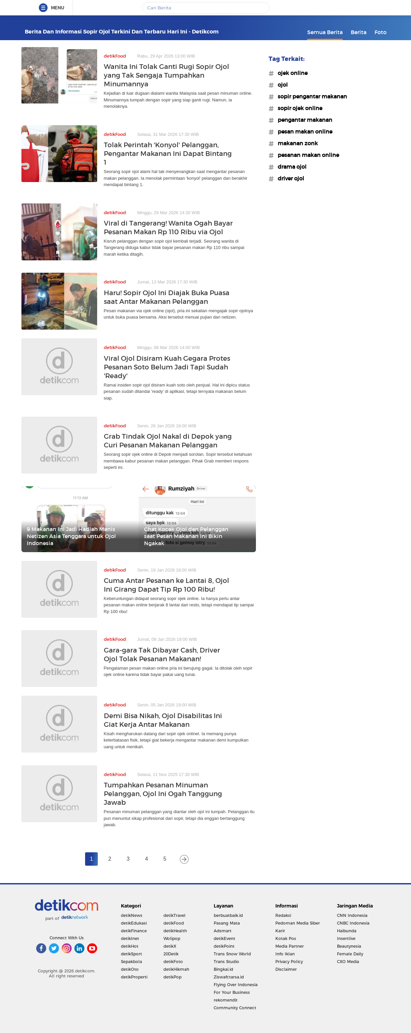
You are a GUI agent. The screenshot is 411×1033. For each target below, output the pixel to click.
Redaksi (283, 915)
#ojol (281, 84)
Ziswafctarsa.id (229, 976)
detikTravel (174, 915)
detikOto (130, 969)
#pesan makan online (303, 131)
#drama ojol (290, 166)
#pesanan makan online (306, 155)
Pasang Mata (227, 923)
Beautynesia (349, 946)
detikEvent (224, 938)
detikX (169, 946)
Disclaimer (286, 969)
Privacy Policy (289, 961)
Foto (380, 32)
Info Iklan (285, 953)
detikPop (172, 976)
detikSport (131, 953)
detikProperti (134, 976)
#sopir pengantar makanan (310, 96)
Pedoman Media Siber (297, 923)
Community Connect (235, 1007)
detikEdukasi (134, 923)
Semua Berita (325, 32)
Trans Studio (226, 961)
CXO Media (348, 961)
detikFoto (173, 961)
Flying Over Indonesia (236, 984)
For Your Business (232, 992)
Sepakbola (131, 961)
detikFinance (134, 930)
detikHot (129, 946)
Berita (358, 32)
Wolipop (171, 938)
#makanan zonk (296, 143)
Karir (280, 930)
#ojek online (290, 73)
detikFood (173, 923)
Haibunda (346, 930)
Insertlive (346, 938)
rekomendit (225, 1000)
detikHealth (175, 930)
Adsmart (222, 930)
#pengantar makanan (303, 119)
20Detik (171, 953)
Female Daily (350, 953)
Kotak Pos (285, 938)
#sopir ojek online (298, 108)
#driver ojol (289, 178)
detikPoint (224, 946)
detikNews (131, 915)
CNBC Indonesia (353, 923)
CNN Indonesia (352, 915)
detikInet (130, 938)
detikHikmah (176, 969)
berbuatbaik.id (228, 915)
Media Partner (289, 946)
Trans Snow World (232, 953)
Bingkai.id (223, 969)
